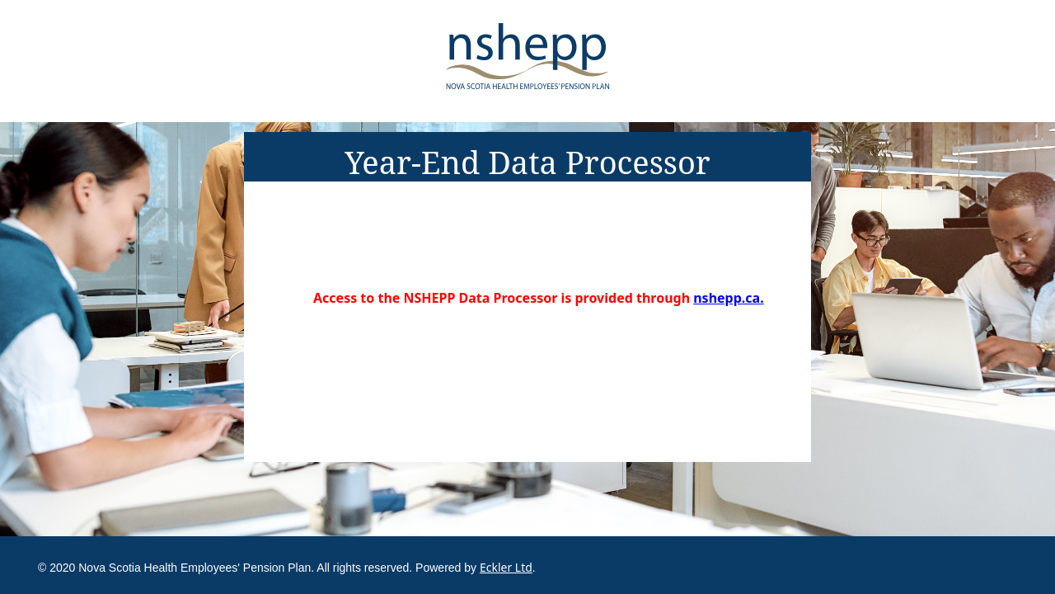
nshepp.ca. (728, 298)
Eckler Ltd (506, 567)
